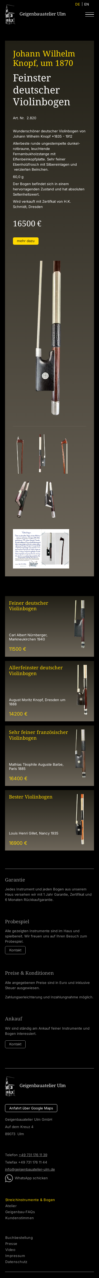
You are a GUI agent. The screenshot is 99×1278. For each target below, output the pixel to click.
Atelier (11, 1206)
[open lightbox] (20, 454)
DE (77, 4)
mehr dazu (26, 241)
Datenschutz (16, 1262)
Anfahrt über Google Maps (31, 1108)
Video (10, 1250)
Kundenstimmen (19, 1218)
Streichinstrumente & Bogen (30, 1200)
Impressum (15, 1256)
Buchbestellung (19, 1238)
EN (86, 4)
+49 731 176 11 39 (33, 1155)
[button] (89, 14)
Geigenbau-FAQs (20, 1212)
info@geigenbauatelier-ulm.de (30, 1169)
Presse (11, 1244)
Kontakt (15, 950)
